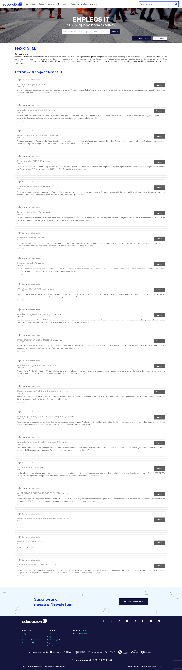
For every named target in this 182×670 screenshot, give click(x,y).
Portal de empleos (55, 646)
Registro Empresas (142, 38)
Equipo (24, 634)
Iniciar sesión (159, 38)
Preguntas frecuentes (31, 640)
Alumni (50, 634)
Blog (49, 637)
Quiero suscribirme (133, 601)
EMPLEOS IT (91, 19)
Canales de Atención (31, 643)
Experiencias (53, 643)
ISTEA (24, 637)
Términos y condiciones (55, 666)
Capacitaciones (80, 634)
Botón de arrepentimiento (32, 666)
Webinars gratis (54, 640)
